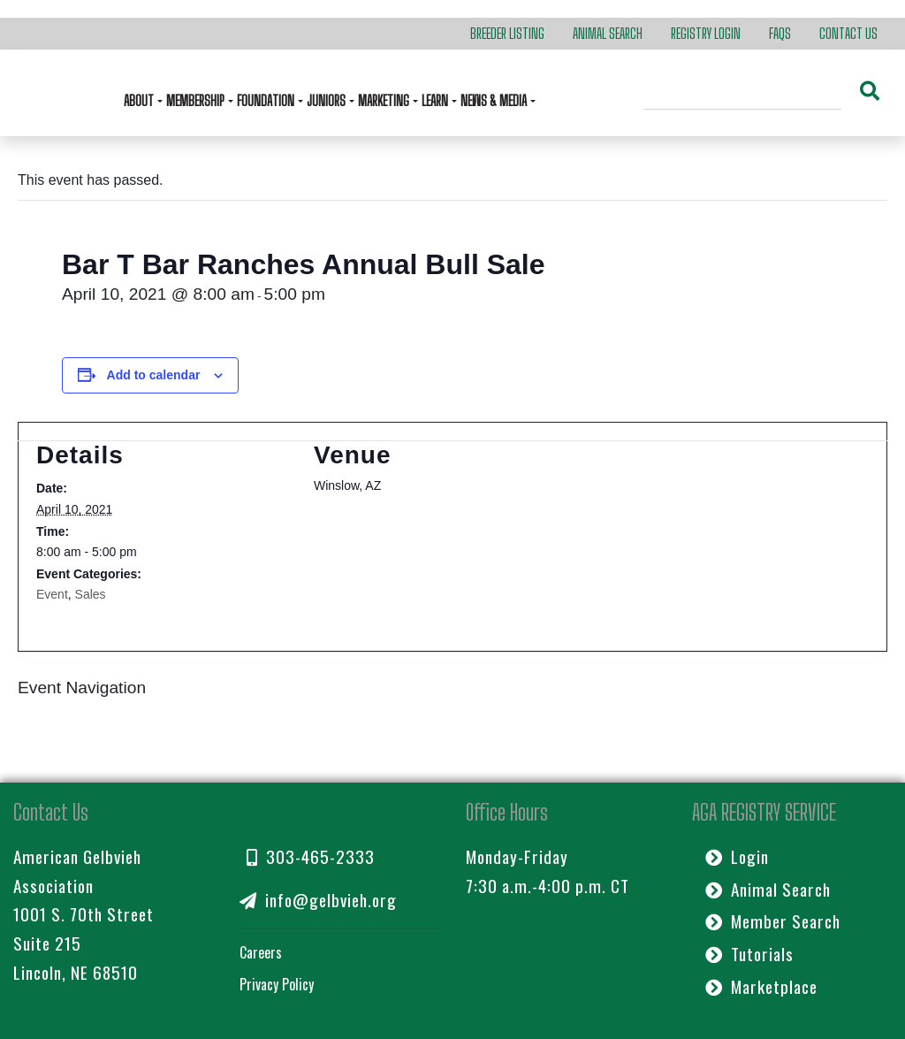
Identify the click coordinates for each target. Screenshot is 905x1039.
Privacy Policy (277, 984)
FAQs (780, 33)
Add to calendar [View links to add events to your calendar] (154, 375)
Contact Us (848, 33)
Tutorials (749, 953)
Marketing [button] (385, 100)
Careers (261, 952)
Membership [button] (196, 100)
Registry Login (706, 33)
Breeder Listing (507, 33)
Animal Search (608, 33)
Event (52, 594)
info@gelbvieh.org (318, 900)
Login (737, 856)
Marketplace (761, 986)
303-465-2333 (311, 856)
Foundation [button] (267, 100)
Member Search (772, 921)
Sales (90, 594)
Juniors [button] (327, 100)
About (140, 100)
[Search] (742, 93)
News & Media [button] (494, 100)
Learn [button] (436, 100)
